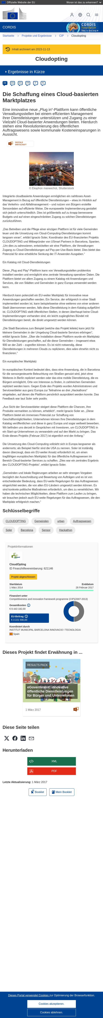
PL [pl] (43, 83)
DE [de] (5, 83)
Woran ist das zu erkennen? (83, 2)
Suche (88, 15)
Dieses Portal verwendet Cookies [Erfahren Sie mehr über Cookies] (28, 995)
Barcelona (27, 530)
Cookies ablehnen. (51, 1012)
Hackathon (65, 530)
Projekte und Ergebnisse (37, 35)
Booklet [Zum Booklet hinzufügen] (37, 792)
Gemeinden (42, 521)
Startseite (8, 35)
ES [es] (20, 83)
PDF (54, 771)
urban (60, 521)
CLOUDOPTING (16, 521)
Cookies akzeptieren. (51, 1003)
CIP (61, 35)
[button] (80, 15)
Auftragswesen (82, 521)
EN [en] (12, 83)
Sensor (46, 530)
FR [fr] (27, 83)
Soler (9, 530)
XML (54, 761)
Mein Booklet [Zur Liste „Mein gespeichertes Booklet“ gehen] (62, 792)
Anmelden (72, 15)
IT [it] (35, 83)
